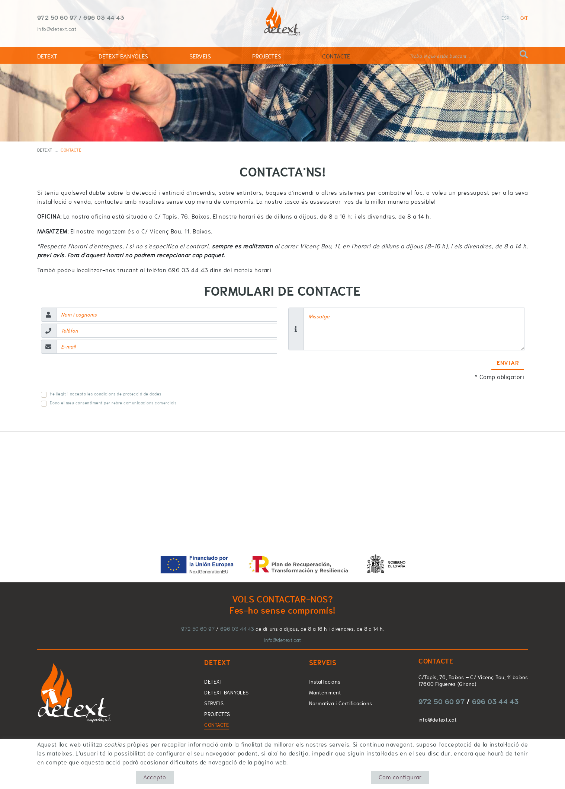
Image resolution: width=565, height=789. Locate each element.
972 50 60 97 (57, 17)
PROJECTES (217, 714)
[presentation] (97, 373)
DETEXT (44, 150)
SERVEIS (214, 703)
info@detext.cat (57, 29)
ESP (505, 18)
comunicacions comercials (149, 403)
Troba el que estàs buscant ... (440, 56)
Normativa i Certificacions (340, 703)
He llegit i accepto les (71, 394)
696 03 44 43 (103, 17)
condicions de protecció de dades (127, 394)
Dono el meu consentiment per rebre (86, 403)
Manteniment (325, 692)
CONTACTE (216, 724)
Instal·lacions (325, 681)
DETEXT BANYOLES (226, 692)
